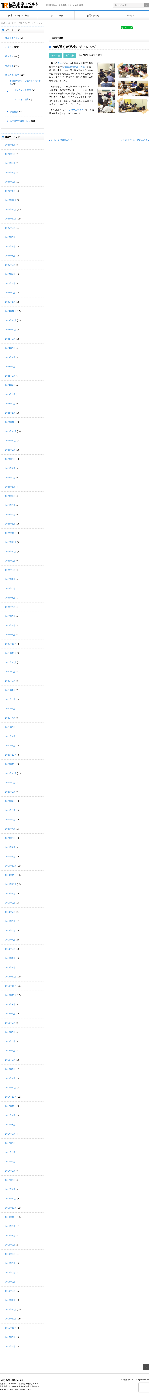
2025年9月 (10, 228)
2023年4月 (10, 496)
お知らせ (9, 47)
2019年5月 (10, 930)
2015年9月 (10, 1337)
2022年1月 (10, 634)
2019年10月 (10, 884)
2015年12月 (10, 1309)
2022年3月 (10, 616)
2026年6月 (10, 145)
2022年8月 (10, 570)
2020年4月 (10, 829)
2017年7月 (10, 1134)
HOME (2, 23)
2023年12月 (10, 422)
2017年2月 (10, 1180)
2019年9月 (10, 893)
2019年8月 (10, 903)
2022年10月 (10, 551)
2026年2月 (10, 182)
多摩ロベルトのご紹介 (18, 15)
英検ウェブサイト (77, 110)
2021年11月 (10, 653)
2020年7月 (10, 801)
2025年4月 (10, 274)
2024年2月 (10, 403)
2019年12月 (10, 866)
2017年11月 (10, 1097)
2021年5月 (10, 708)
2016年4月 (10, 1272)
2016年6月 (10, 1254)
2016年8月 (10, 1235)
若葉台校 (70, 55)
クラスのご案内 (56, 15)
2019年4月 (10, 940)
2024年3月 (10, 394)
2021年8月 (10, 681)
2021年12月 (10, 644)
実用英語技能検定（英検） (74, 66)
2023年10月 (10, 440)
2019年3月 (10, 949)
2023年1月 (10, 524)
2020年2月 (10, 847)
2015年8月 (10, 1346)
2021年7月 (10, 690)
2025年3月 (10, 283)
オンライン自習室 (22, 90)
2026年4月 (10, 163)
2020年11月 (10, 764)
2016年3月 (10, 1282)
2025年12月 (10, 200)
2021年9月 (10, 671)
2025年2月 (10, 292)
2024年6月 (10, 366)
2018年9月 (10, 1004)
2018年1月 (10, 1078)
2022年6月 (10, 588)
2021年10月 (10, 662)
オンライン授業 (21, 99)
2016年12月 (10, 1198)
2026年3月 (10, 172)
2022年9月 (10, 561)
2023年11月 (10, 431)
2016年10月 (10, 1217)
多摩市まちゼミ (12, 38)
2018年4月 (10, 1050)
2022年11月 (10, 542)
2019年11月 (10, 875)
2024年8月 (10, 348)
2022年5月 (10, 598)
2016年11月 (10, 1208)
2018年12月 (10, 977)
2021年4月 (10, 718)
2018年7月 (10, 1023)
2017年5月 (10, 1152)
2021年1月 (10, 745)
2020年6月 (10, 810)
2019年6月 (10, 921)
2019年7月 (10, 912)
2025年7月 (10, 246)
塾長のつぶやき (12, 75)
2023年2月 (10, 514)
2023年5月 (10, 487)
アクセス (130, 15)
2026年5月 (10, 154)
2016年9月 (10, 1226)
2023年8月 (10, 459)
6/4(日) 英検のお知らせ (61, 140)
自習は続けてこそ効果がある (134, 140)
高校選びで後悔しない (20, 121)
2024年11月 (10, 320)
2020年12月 (10, 755)
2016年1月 (10, 1300)
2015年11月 (10, 1319)
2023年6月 (10, 477)
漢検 (60, 63)
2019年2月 (10, 958)
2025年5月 (10, 265)
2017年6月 (10, 1143)
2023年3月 (10, 505)
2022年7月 (10, 579)
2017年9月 (10, 1115)
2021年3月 (10, 727)
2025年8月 (10, 237)
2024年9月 (10, 339)
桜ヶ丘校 (12, 23)
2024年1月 (10, 413)
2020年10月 (10, 773)
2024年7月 (10, 357)
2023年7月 (10, 468)
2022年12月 (10, 533)
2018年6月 (10, 1032)
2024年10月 (10, 329)
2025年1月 (10, 302)
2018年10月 (10, 995)
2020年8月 (10, 792)
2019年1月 (10, 967)
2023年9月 (10, 450)
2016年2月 (10, 1291)
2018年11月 (10, 986)
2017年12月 (10, 1087)
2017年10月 (10, 1106)
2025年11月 (10, 209)
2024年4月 (10, 385)
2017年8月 (10, 1124)
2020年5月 (10, 819)
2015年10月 (10, 1328)
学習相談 (14, 111)
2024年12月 (10, 311)
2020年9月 (10, 782)
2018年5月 (10, 1041)
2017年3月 (10, 1171)
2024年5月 (10, 376)
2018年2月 (10, 1069)
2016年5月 (10, 1263)
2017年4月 (10, 1161)
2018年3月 (10, 1060)
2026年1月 (10, 191)
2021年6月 (10, 699)
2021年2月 (10, 736)
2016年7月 (10, 1245)
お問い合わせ (93, 15)
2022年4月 (10, 607)
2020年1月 (10, 856)
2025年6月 (10, 255)
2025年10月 (10, 219)
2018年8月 (10, 1013)
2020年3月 (10, 838)
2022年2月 (10, 625)
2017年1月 (10, 1189)
